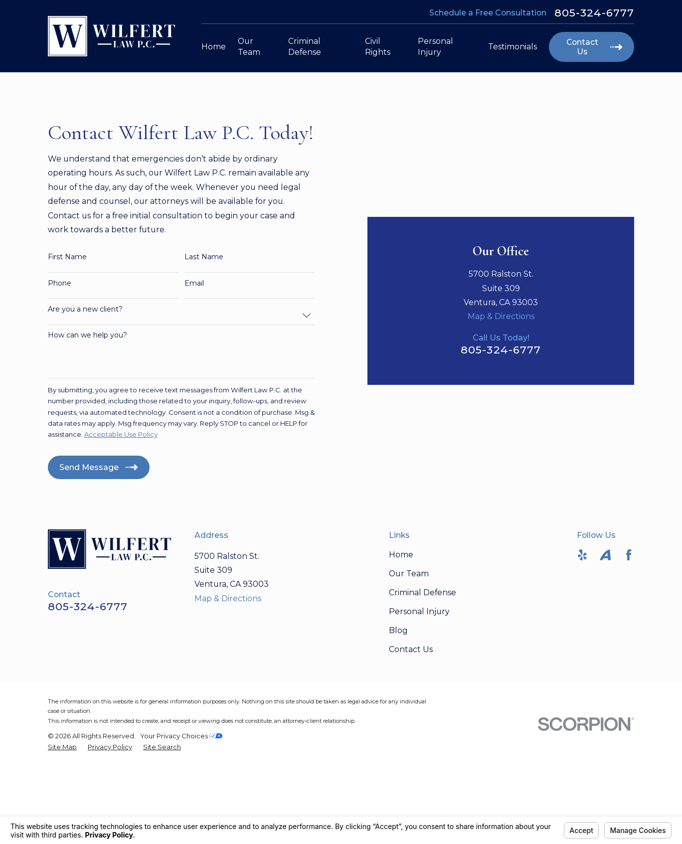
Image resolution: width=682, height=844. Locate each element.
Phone (59, 322)
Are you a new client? (85, 348)
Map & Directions (501, 222)
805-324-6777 (594, 12)
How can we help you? (87, 374)
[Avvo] (605, 633)
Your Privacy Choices (181, 814)
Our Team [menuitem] (249, 46)
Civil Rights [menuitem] (377, 46)
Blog (398, 708)
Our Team (409, 652)
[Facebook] (628, 633)
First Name (67, 296)
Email (194, 322)
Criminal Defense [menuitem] (304, 46)
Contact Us (411, 727)
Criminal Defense (422, 670)
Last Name (203, 296)
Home (401, 633)
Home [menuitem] (213, 46)
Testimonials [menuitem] (512, 46)
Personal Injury (419, 689)
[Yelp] (582, 633)
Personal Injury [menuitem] (435, 46)
